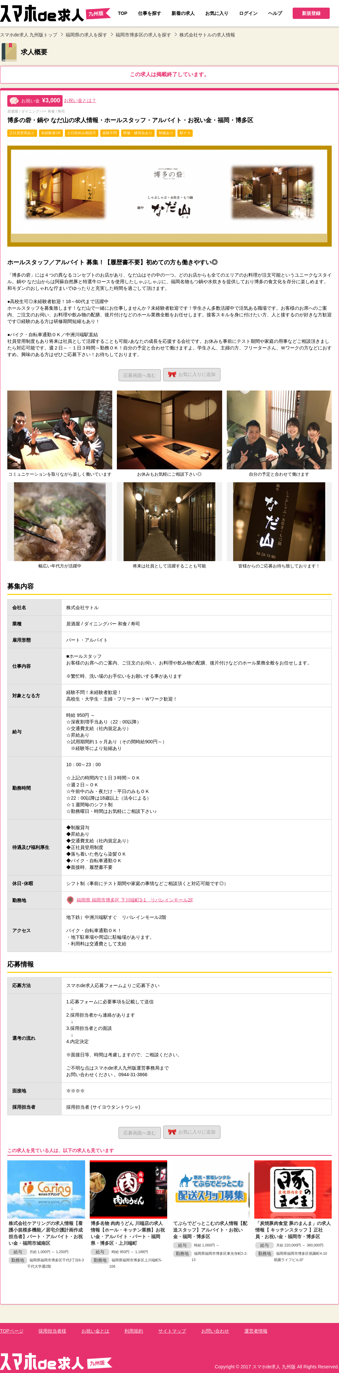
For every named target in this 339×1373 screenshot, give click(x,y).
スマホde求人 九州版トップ (28, 34)
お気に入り (193, 374)
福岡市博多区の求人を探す (143, 34)
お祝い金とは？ (80, 100)
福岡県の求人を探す (86, 34)
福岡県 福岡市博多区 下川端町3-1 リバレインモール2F (134, 899)
